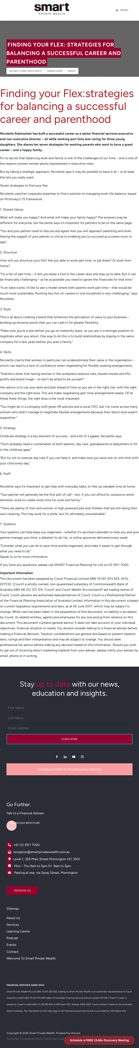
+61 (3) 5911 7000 (26, 845)
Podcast (12, 938)
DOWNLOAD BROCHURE (21, 821)
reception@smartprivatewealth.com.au (41, 852)
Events (11, 945)
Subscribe (70, 739)
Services (12, 925)
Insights (72, 71)
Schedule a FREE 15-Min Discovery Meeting (69, 769)
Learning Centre (55, 71)
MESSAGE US (14, 888)
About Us (13, 918)
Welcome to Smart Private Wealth (25, 71)
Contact (12, 952)
